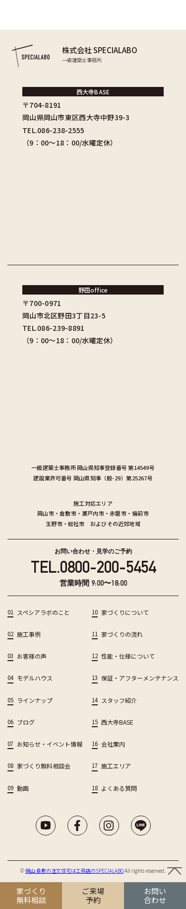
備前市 (140, 513)
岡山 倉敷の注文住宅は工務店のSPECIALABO (74, 870)
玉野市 (54, 524)
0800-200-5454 (108, 567)
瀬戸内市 (93, 513)
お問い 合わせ (155, 895)
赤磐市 (118, 513)
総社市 (76, 524)
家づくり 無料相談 (31, 895)
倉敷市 (68, 513)
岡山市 (45, 513)
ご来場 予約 (93, 895)
